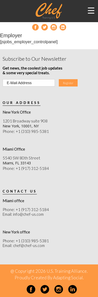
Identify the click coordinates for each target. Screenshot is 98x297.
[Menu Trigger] (91, 10)
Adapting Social (68, 277)
